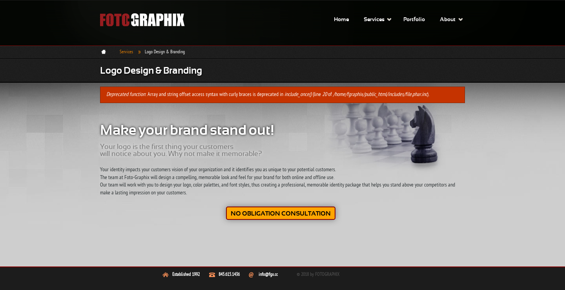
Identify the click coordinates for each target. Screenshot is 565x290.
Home (341, 19)
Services (374, 19)
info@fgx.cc (268, 275)
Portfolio (414, 19)
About (448, 19)
